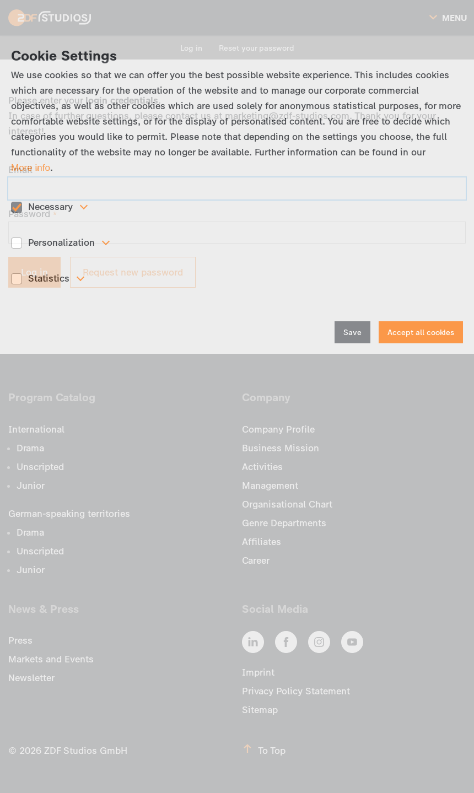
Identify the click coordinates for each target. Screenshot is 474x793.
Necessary (50, 206)
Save (352, 332)
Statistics (48, 278)
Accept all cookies (420, 332)
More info (30, 168)
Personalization (61, 242)
